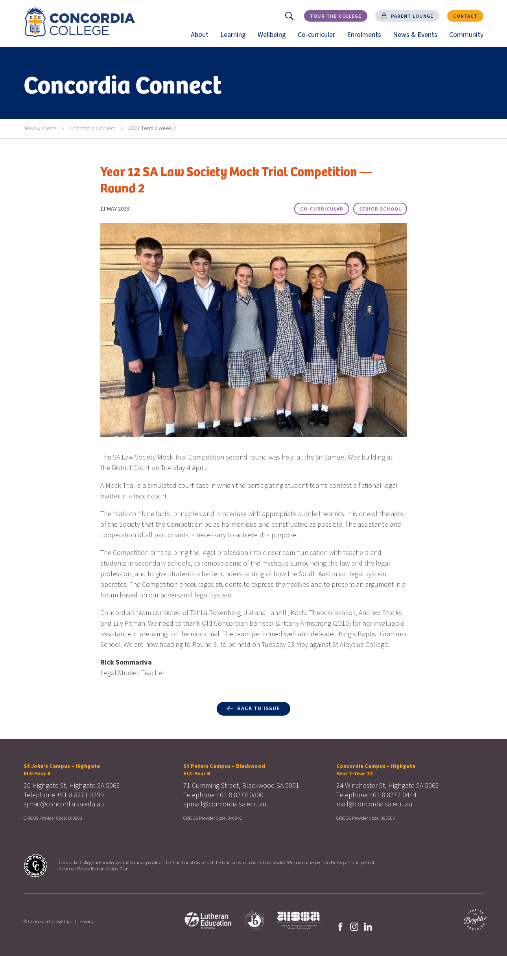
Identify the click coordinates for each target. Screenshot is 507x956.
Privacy (86, 921)
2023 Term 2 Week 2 (152, 128)
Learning (236, 38)
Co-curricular (319, 38)
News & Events (418, 38)
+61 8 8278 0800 (240, 795)
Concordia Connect (92, 128)
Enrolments (367, 38)
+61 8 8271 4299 (80, 795)
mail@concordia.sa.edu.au (374, 804)
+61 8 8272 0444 (393, 795)
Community (469, 38)
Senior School (380, 208)
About (202, 38)
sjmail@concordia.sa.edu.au (64, 804)
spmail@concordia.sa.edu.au (225, 804)
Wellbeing (275, 38)
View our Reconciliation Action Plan (94, 868)
